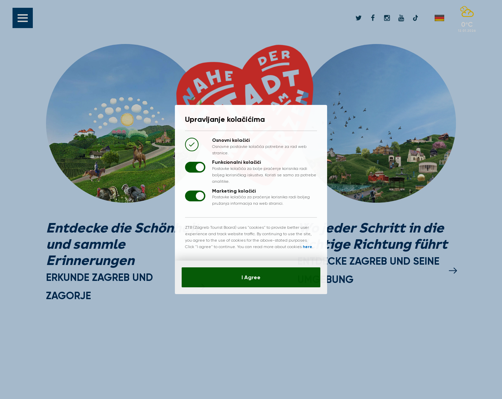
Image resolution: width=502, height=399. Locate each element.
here (307, 246)
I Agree (251, 277)
